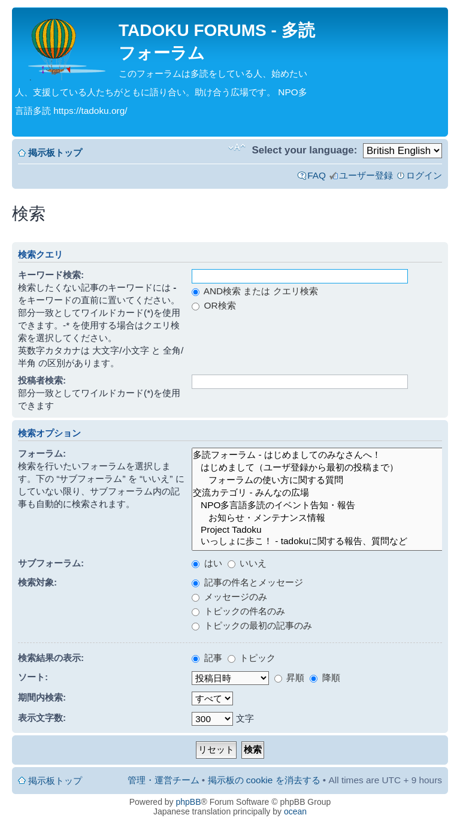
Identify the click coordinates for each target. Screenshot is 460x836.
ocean (295, 811)
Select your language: (304, 150)
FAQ (316, 175)
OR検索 (213, 305)
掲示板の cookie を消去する (264, 780)
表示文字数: (42, 718)
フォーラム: (42, 453)
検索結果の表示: (51, 658)
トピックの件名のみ (238, 611)
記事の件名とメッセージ (247, 582)
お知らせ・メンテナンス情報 (319, 518)
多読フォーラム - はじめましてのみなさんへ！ (319, 455)
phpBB (188, 802)
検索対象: (37, 582)
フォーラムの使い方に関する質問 (319, 480)
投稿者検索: (42, 380)
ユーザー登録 (366, 175)
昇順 (289, 677)
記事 (207, 658)
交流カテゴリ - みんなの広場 (319, 493)
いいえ (247, 563)
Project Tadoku (319, 529)
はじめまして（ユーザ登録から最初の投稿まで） (319, 467)
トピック (252, 658)
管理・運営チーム (163, 780)
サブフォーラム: (51, 563)
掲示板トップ (55, 152)
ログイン (424, 175)
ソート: (33, 677)
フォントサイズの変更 (237, 147)
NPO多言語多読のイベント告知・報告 (319, 505)
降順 (325, 677)
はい (207, 563)
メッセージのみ (229, 596)
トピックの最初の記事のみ (251, 625)
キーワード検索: (51, 275)
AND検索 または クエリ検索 (254, 291)
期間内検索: (42, 697)
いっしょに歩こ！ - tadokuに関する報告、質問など (319, 541)
